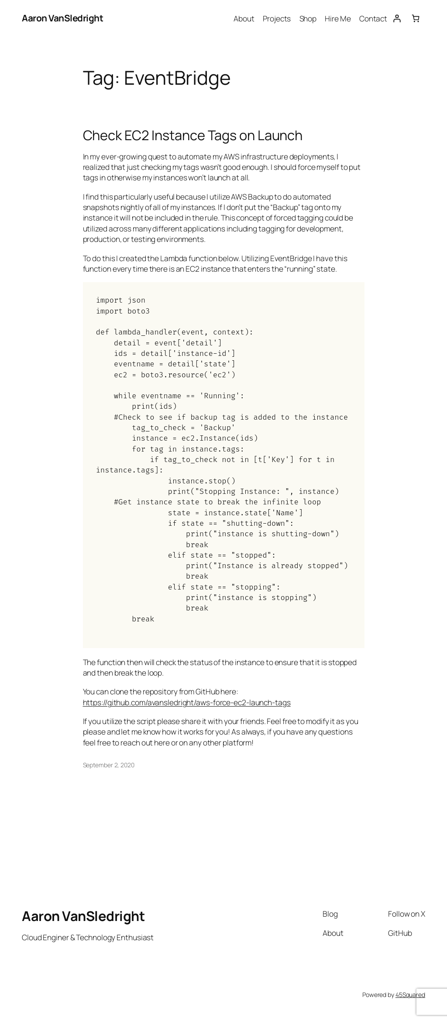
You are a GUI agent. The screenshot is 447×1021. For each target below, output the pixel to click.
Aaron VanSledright (62, 18)
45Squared (410, 994)
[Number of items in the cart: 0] (415, 18)
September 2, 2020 (108, 765)
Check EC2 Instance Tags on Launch (193, 135)
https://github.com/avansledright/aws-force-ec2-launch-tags (187, 702)
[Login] (396, 18)
